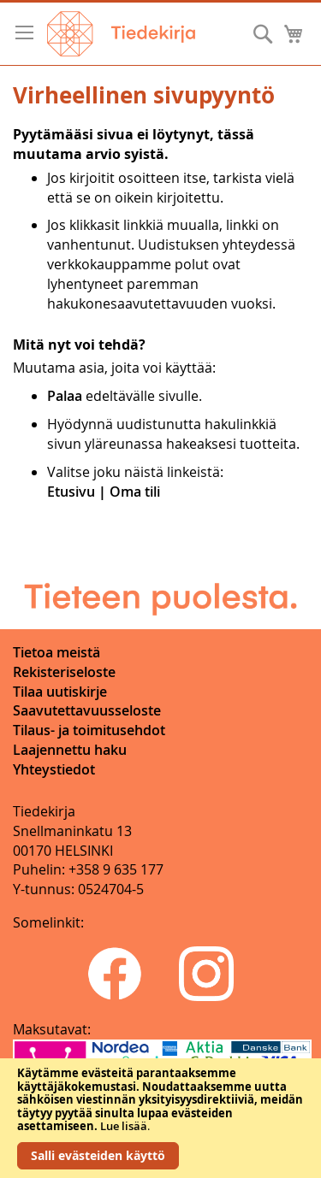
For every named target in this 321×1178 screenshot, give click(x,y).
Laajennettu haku (70, 749)
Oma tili (135, 491)
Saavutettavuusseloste (87, 710)
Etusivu (71, 491)
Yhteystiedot (54, 769)
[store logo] (121, 33)
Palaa (64, 395)
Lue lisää (123, 1126)
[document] (160, 1118)
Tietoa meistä (56, 652)
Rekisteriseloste (64, 672)
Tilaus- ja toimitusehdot (89, 730)
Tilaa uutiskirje (60, 691)
